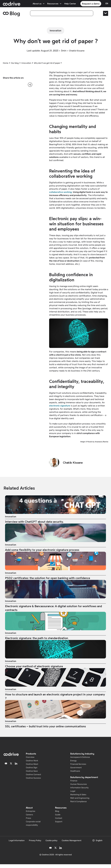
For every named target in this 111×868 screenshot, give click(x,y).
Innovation (26, 63)
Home (5, 63)
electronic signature (59, 405)
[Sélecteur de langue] (107, 4)
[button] (6, 84)
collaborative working (60, 192)
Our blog (15, 63)
